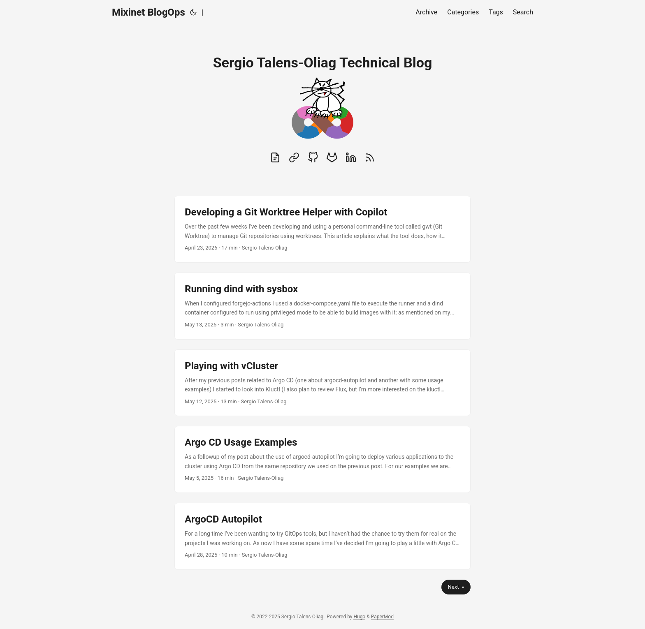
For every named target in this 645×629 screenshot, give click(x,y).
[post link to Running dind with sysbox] (322, 306)
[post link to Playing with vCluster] (322, 383)
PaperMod (382, 617)
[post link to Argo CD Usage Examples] (322, 459)
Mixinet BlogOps (148, 12)
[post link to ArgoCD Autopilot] (322, 536)
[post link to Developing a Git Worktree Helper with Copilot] (322, 229)
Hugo (359, 617)
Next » (456, 587)
